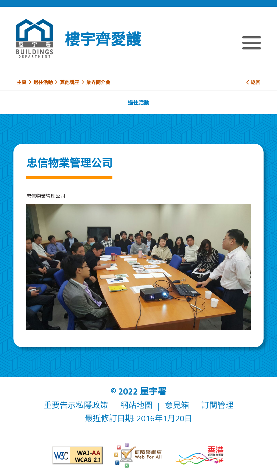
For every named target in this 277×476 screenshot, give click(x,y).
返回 (253, 82)
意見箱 (177, 405)
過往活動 (43, 82)
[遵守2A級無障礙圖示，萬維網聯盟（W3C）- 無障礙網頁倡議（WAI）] (78, 455)
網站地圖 (136, 405)
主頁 (21, 82)
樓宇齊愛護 (103, 39)
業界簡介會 (98, 82)
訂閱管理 (217, 405)
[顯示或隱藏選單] (251, 44)
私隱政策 (92, 405)
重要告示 (60, 405)
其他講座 (69, 82)
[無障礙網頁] (138, 455)
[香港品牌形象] (199, 455)
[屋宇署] (34, 38)
